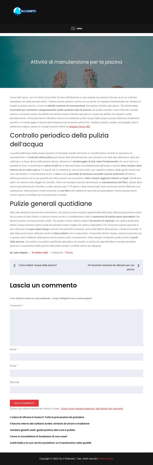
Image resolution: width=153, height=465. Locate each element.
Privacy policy (106, 458)
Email (13, 366)
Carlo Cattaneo (20, 252)
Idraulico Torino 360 (79, 126)
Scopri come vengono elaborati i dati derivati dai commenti (92, 408)
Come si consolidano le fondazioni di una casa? (38, 436)
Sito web (14, 382)
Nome (14, 349)
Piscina (69, 252)
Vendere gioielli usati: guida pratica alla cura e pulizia (42, 430)
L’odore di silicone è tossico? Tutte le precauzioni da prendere (47, 417)
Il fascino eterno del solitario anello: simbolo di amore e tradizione (49, 423)
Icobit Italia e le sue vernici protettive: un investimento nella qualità (50, 443)
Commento (16, 305)
